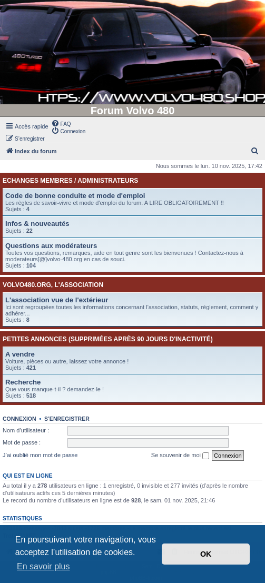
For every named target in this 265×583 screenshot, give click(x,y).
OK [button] (206, 554)
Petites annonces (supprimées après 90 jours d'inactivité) (108, 339)
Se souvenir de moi (180, 455)
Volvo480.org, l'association (53, 285)
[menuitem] (61, 123)
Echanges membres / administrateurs (70, 180)
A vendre (20, 354)
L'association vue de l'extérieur (56, 300)
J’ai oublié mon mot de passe (40, 455)
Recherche (23, 382)
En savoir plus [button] (43, 566)
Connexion (19, 419)
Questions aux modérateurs (51, 246)
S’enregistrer (67, 419)
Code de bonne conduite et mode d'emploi (75, 196)
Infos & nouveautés (37, 224)
